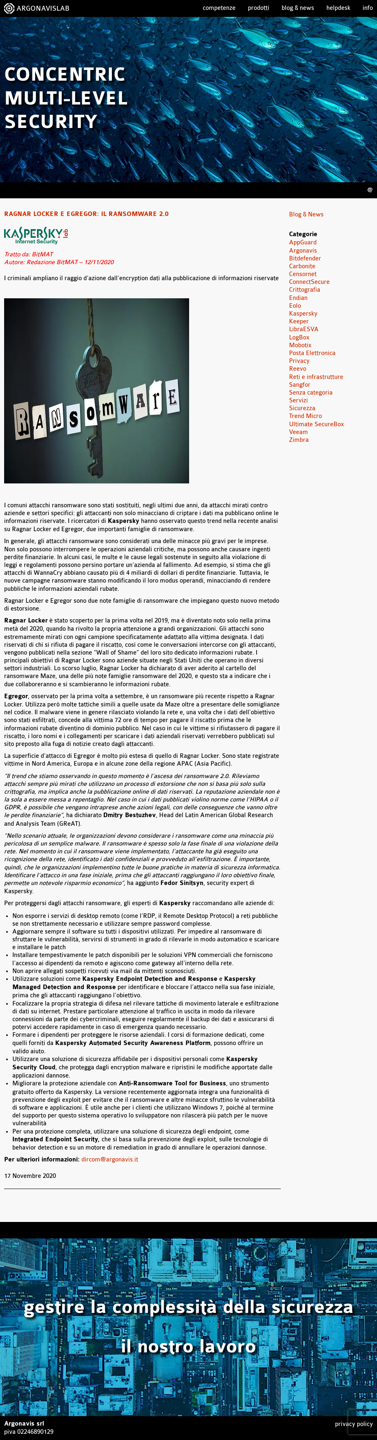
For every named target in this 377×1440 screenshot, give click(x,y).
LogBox (299, 337)
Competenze (219, 8)
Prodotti (258, 8)
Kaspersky (303, 313)
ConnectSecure (309, 282)
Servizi (298, 400)
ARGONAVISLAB (42, 8)
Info (368, 8)
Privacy (299, 361)
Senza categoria (311, 392)
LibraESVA (304, 329)
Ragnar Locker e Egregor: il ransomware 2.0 (86, 214)
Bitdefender (305, 258)
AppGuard (303, 242)
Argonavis (303, 250)
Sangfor (299, 384)
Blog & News (298, 8)
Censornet (303, 274)
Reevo (297, 368)
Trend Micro (305, 416)
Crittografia (304, 289)
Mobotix (300, 345)
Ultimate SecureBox (316, 424)
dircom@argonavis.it (109, 1159)
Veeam (298, 432)
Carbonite (302, 266)
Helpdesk (338, 8)
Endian (298, 298)
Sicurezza (302, 408)
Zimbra (299, 440)
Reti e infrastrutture (316, 377)
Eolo (295, 305)
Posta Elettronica (312, 353)
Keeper (299, 321)
